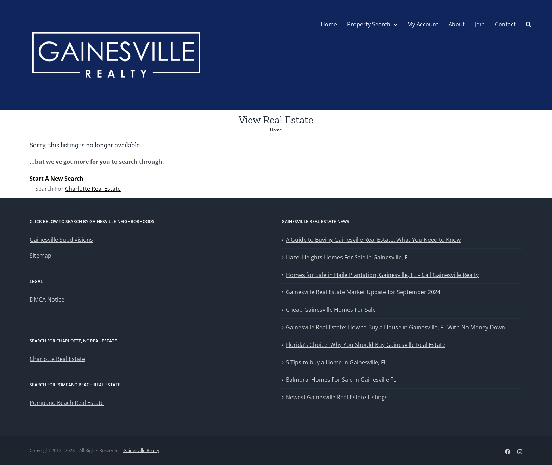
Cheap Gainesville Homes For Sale (331, 310)
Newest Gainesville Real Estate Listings (337, 397)
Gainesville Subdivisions (61, 240)
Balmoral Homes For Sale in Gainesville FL (341, 379)
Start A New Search (56, 178)
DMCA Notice (47, 299)
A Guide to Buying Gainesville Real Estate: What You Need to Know (373, 240)
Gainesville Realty (141, 450)
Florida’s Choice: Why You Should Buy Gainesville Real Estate (365, 345)
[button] (528, 24)
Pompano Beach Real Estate (67, 403)
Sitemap (40, 255)
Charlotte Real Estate (93, 189)
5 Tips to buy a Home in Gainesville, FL (336, 362)
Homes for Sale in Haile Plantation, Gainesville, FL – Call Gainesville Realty (382, 275)
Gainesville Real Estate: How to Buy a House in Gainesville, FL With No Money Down (395, 327)
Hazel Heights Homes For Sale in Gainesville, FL (348, 257)
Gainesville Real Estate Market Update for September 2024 (363, 292)
